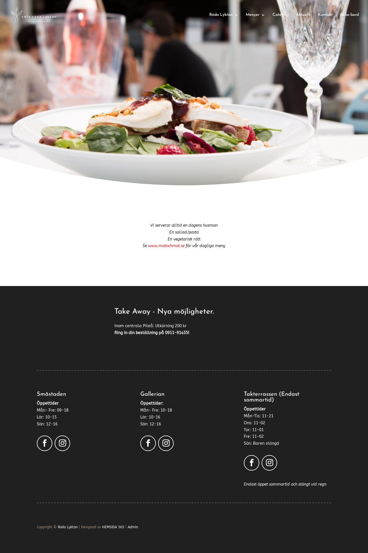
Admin (133, 527)
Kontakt (325, 15)
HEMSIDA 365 (113, 527)
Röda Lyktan (221, 15)
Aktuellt (303, 15)
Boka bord (349, 15)
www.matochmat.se (166, 245)
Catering (281, 15)
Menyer (252, 15)
